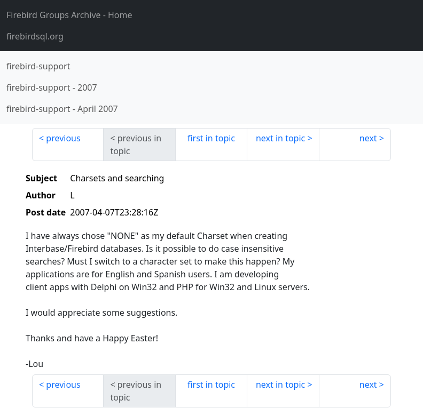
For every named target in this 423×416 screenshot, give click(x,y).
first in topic (211, 138)
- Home (69, 15)
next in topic (280, 138)
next (368, 138)
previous (63, 138)
